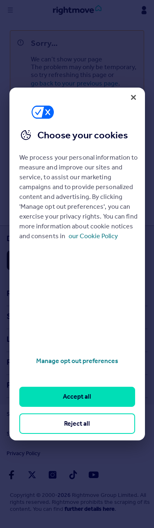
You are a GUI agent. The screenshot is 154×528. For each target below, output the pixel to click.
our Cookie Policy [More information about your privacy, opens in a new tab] (93, 236)
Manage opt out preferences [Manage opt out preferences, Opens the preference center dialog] (77, 361)
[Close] (133, 97)
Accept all (77, 396)
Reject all (77, 423)
